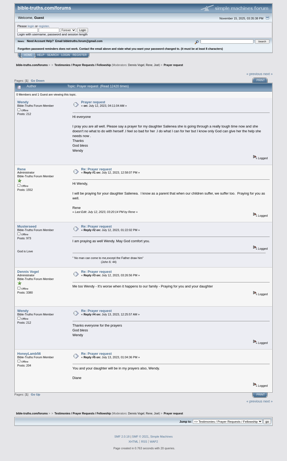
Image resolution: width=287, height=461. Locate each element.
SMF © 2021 (140, 436)
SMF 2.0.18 (122, 436)
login (31, 26)
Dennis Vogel (136, 65)
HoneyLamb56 (29, 354)
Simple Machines (161, 436)
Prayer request (93, 102)
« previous (254, 74)
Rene (149, 65)
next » (268, 74)
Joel (156, 65)
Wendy (23, 102)
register (44, 26)
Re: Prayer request (96, 169)
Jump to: (186, 421)
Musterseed (27, 226)
